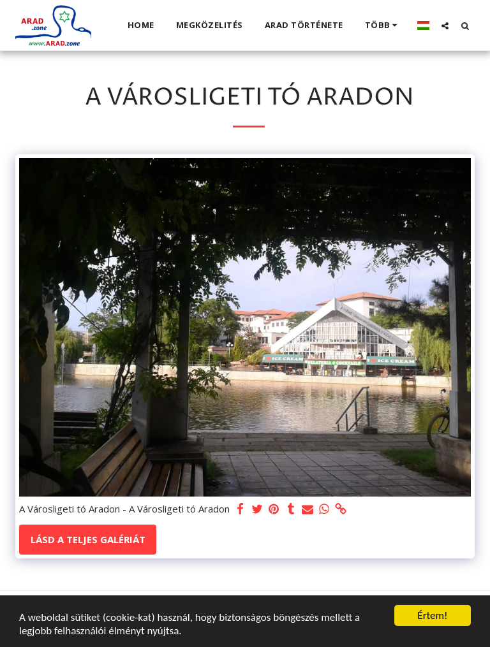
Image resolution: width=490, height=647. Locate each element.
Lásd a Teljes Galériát (88, 539)
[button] (445, 25)
